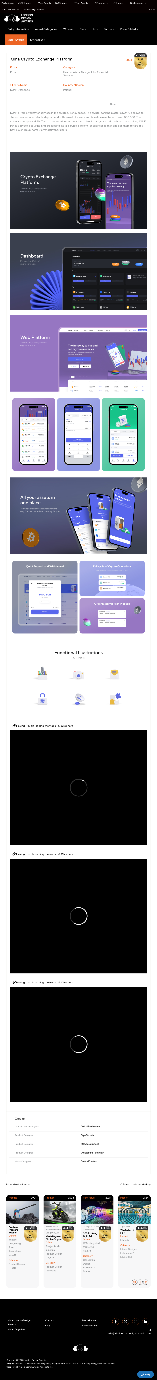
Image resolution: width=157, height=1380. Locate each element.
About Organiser (16, 1329)
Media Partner (89, 1320)
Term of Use (77, 1363)
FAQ (47, 1325)
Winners (68, 29)
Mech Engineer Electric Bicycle (53, 1238)
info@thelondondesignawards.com (129, 1333)
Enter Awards (16, 39)
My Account (37, 39)
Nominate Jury (90, 1325)
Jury (95, 29)
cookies (111, 1363)
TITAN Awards (82, 3)
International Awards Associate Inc (36, 1367)
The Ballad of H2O (127, 1232)
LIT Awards (119, 3)
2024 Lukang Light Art (90, 1235)
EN (152, 9)
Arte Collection (10, 9)
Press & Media (129, 29)
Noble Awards (138, 3)
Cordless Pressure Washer (13, 1230)
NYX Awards (62, 3)
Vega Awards (44, 3)
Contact (49, 1320)
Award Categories (46, 29)
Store (83, 29)
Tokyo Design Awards (33, 9)
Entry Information (18, 29)
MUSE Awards (26, 3)
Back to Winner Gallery (135, 1184)
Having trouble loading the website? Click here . (43, 725)
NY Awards (101, 3)
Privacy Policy (90, 1363)
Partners (109, 29)
